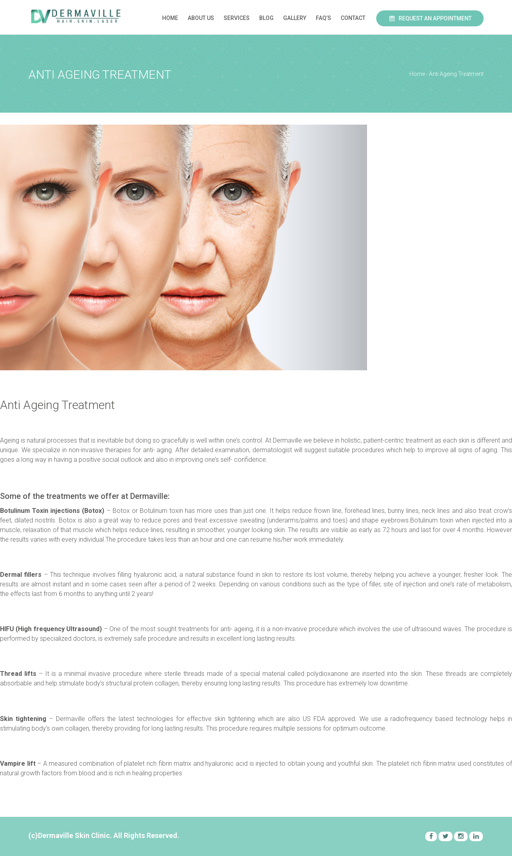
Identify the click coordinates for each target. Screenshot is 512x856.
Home (170, 18)
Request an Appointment (430, 18)
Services (237, 18)
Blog (266, 18)
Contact (353, 18)
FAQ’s (323, 18)
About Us (201, 18)
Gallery (294, 18)
